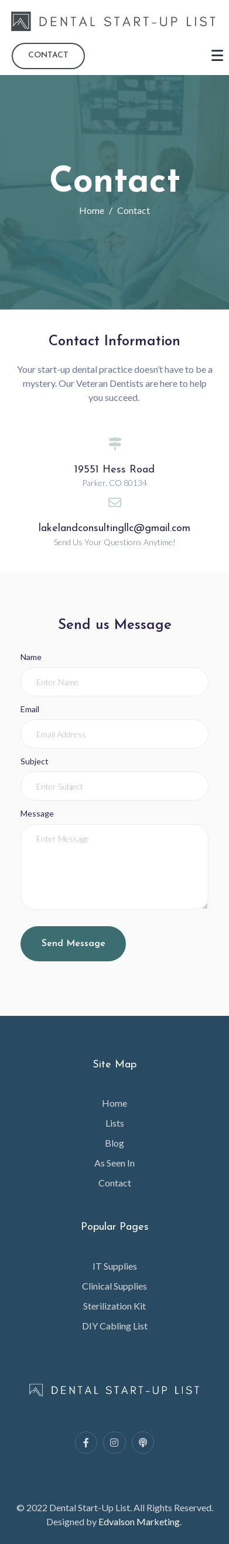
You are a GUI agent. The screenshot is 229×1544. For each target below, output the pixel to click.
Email (29, 709)
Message (37, 813)
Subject (34, 761)
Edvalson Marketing (139, 1521)
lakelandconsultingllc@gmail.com (114, 528)
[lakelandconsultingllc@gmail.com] (114, 502)
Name (31, 657)
